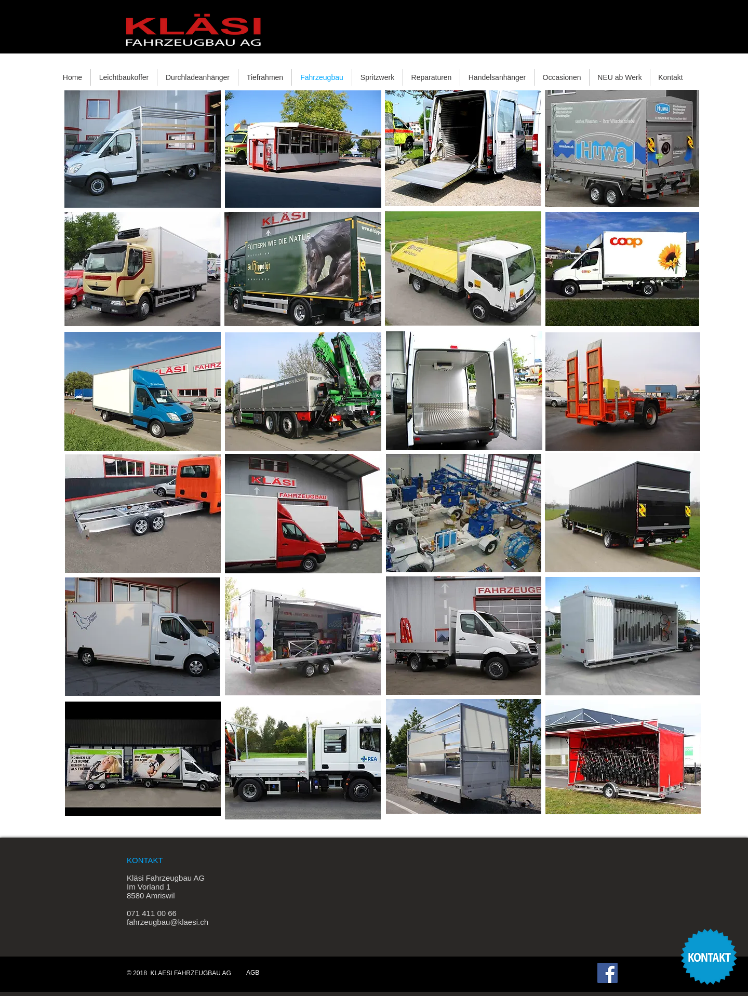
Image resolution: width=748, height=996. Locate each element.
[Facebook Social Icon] (607, 973)
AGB (252, 972)
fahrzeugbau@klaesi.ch (167, 922)
